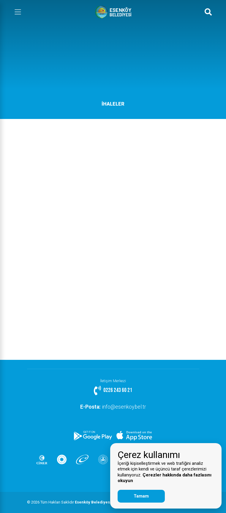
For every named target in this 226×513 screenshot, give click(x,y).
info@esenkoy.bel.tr (113, 407)
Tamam (141, 496)
